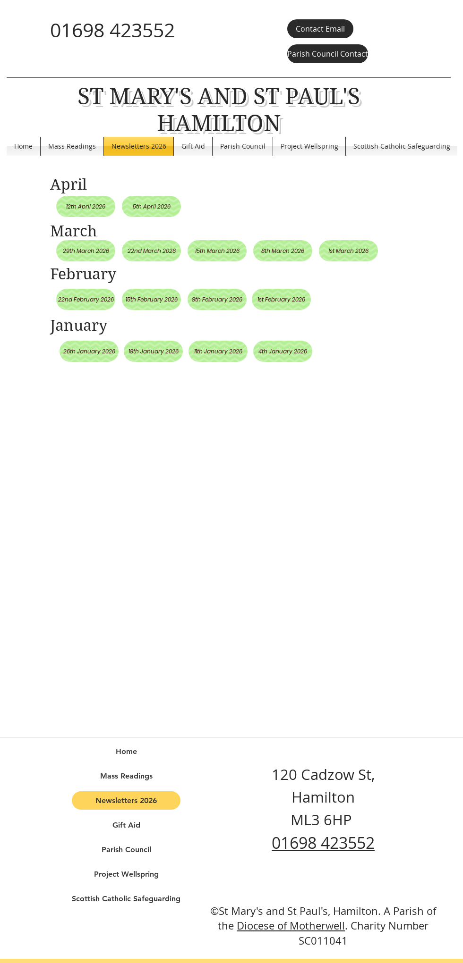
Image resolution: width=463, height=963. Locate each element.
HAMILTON (219, 123)
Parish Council (126, 849)
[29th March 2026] (85, 250)
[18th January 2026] (153, 351)
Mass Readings (126, 775)
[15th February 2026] (151, 299)
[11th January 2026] (218, 351)
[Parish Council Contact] (327, 53)
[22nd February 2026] (85, 299)
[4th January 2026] (282, 351)
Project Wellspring (126, 874)
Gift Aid (126, 825)
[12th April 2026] (85, 206)
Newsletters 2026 (126, 800)
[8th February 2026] (217, 299)
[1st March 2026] (348, 250)
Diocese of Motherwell (291, 925)
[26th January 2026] (89, 351)
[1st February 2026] (281, 299)
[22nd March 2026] (151, 250)
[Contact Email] (320, 28)
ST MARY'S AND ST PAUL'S (218, 96)
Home (126, 751)
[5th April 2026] (151, 206)
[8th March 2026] (282, 250)
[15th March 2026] (217, 250)
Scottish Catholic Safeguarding (126, 898)
